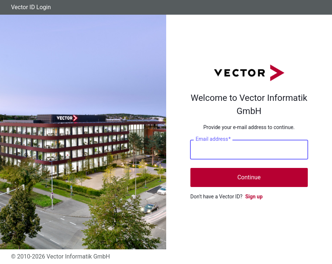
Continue (249, 177)
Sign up (253, 196)
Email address (213, 139)
